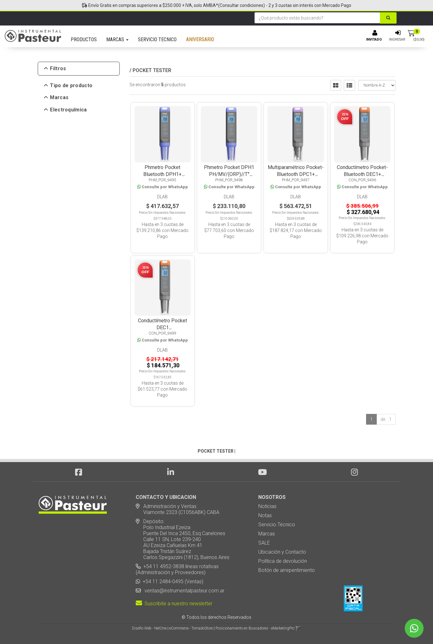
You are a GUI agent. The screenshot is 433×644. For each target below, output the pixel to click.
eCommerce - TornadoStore (191, 628)
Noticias (267, 506)
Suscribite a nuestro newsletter (174, 604)
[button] (298, 628)
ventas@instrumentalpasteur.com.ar (183, 591)
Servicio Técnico (276, 525)
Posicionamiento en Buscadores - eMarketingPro (255, 628)
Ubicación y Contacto (282, 552)
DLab (162, 196)
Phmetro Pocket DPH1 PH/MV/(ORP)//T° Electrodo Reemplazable (229, 174)
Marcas (56, 97)
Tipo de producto (68, 85)
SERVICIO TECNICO (157, 39)
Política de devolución (282, 561)
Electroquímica (65, 110)
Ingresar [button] (397, 39)
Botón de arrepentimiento (286, 570)
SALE (264, 543)
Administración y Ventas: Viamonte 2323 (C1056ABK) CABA (177, 509)
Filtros (55, 68)
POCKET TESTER (152, 70)
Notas (265, 515)
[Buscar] (388, 18)
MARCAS (117, 39)
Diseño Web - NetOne (149, 628)
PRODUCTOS (84, 39)
